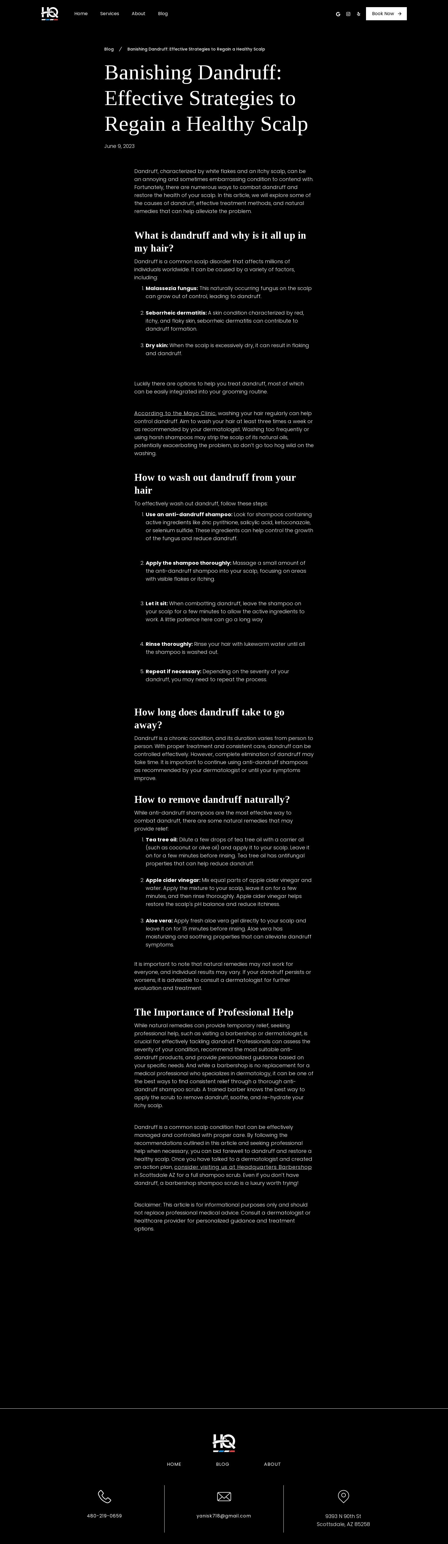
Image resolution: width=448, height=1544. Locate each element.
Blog (163, 13)
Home (81, 13)
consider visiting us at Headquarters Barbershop (243, 1167)
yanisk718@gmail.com (224, 1516)
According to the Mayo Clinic (175, 413)
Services (109, 13)
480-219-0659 (104, 1516)
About (138, 13)
